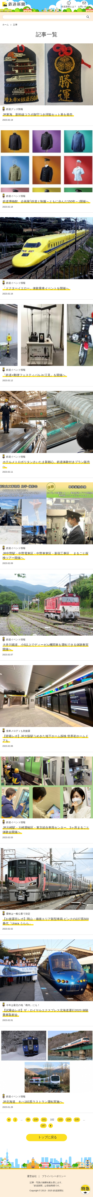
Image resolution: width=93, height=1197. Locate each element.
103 (60, 1119)
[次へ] (50, 1125)
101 (44, 1119)
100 (36, 1119)
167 (43, 1125)
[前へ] (9, 1119)
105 (77, 1119)
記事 (15, 24)
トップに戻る (47, 1137)
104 (69, 1119)
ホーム (5, 24)
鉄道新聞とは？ (68, 4)
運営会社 (32, 1176)
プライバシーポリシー (54, 1176)
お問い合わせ (84, 4)
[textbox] (46, 17)
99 (28, 1119)
